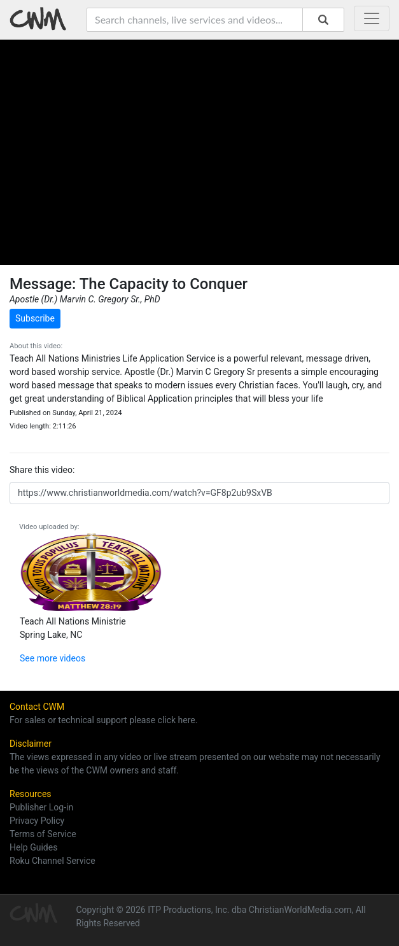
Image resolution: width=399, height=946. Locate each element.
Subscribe (35, 318)
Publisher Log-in (41, 807)
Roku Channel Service (52, 861)
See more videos (52, 658)
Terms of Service (43, 834)
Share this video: (42, 470)
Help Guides (33, 847)
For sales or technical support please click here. (103, 720)
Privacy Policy (37, 820)
